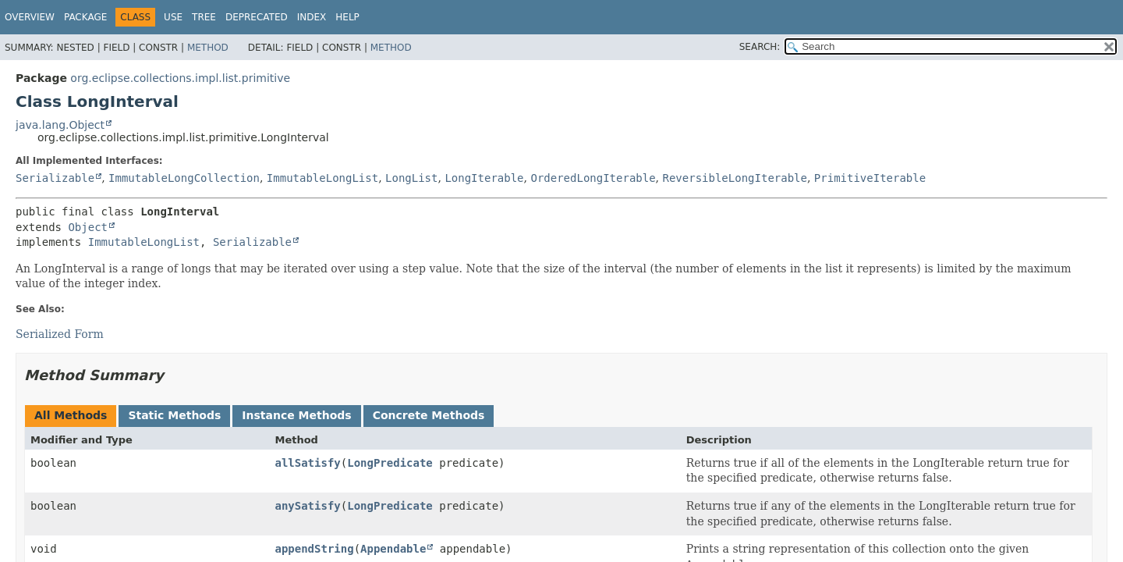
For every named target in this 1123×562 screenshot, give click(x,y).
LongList (411, 178)
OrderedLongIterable (592, 178)
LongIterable (484, 178)
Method (207, 47)
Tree (204, 17)
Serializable (55, 178)
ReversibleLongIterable (735, 178)
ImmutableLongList (322, 178)
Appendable (393, 548)
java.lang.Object (60, 125)
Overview (30, 17)
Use (173, 17)
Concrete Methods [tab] (429, 415)
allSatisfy (307, 463)
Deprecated (256, 17)
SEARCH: (760, 46)
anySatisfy (307, 506)
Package (85, 17)
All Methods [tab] (70, 415)
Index (312, 17)
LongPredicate (390, 463)
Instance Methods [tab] (296, 415)
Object (88, 227)
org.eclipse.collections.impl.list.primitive (180, 78)
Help (347, 17)
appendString (314, 548)
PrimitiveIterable (870, 178)
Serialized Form (60, 334)
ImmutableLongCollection (184, 178)
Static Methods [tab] (174, 415)
